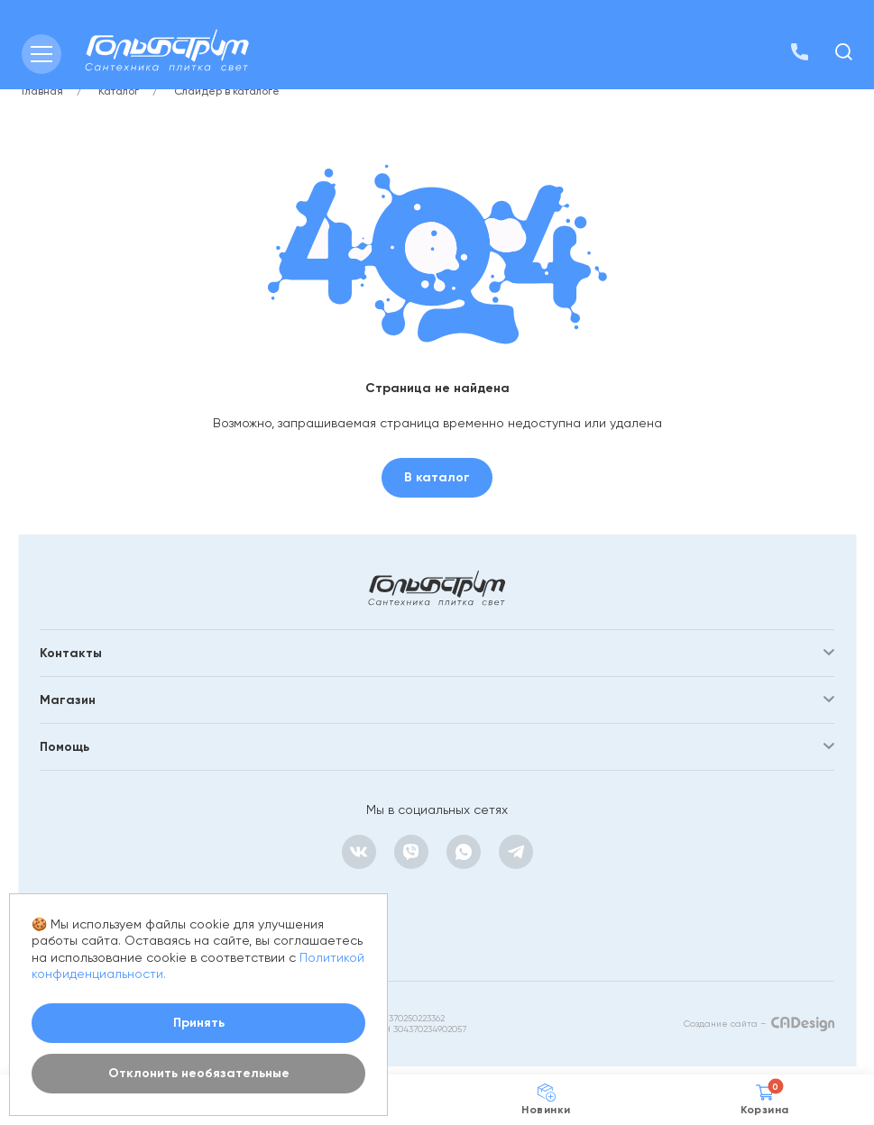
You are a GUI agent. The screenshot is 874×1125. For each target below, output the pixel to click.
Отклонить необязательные (199, 1073)
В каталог (437, 477)
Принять (199, 1022)
